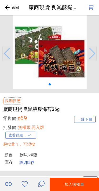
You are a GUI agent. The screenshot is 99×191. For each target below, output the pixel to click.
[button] (7, 53)
